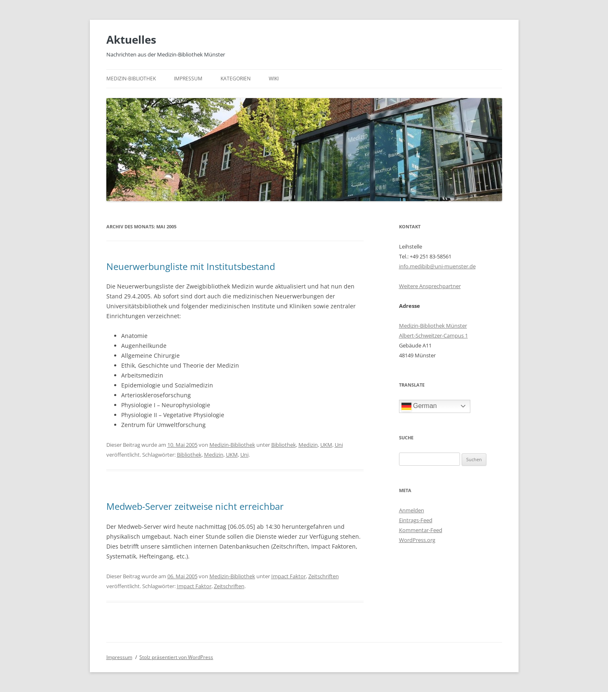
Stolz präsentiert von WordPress (176, 657)
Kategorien (236, 78)
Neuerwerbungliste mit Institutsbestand (190, 266)
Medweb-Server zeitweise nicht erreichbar (195, 506)
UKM (326, 444)
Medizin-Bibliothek (131, 78)
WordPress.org (417, 540)
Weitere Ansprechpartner (430, 286)
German (419, 406)
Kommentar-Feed (420, 530)
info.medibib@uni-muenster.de (437, 266)
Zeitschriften (323, 576)
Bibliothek (283, 444)
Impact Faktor (288, 576)
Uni (339, 444)
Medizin (308, 444)
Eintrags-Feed (415, 520)
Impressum (188, 78)
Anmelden (411, 510)
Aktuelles (131, 39)
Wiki (274, 78)
